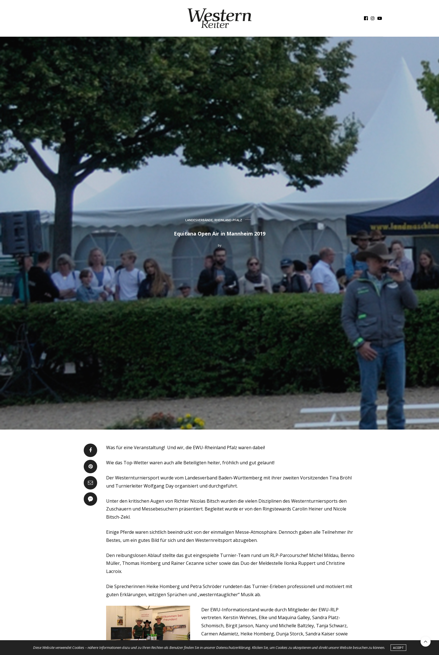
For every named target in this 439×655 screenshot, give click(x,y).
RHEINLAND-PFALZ (228, 220)
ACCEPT (398, 649)
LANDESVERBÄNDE (199, 220)
